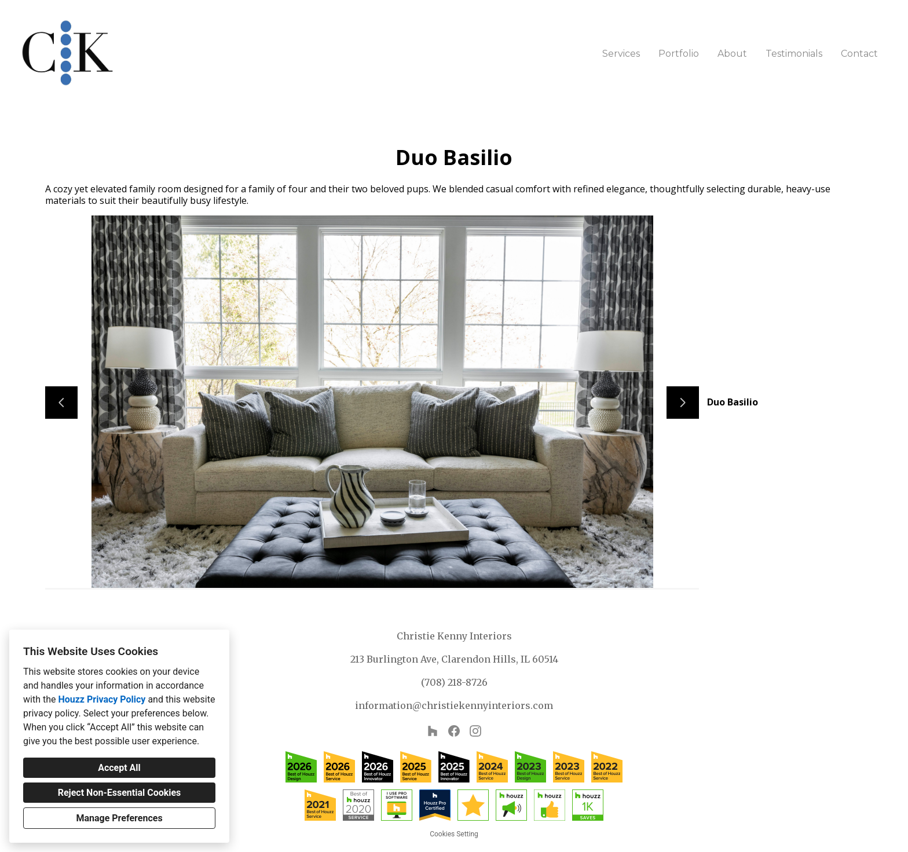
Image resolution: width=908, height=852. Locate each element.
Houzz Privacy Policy (101, 699)
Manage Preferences (119, 818)
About (732, 53)
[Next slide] (683, 402)
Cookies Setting (454, 834)
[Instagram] (476, 731)
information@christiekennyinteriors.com (454, 705)
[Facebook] (454, 731)
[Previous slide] (61, 402)
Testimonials (794, 53)
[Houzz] (432, 731)
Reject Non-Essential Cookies (119, 792)
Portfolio (678, 53)
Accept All (119, 767)
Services (621, 53)
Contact (859, 53)
